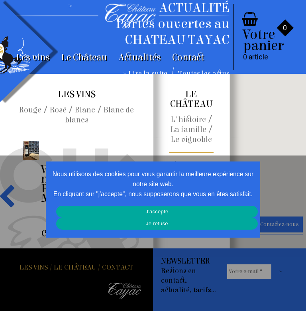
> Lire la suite (145, 73)
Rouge (30, 109)
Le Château (84, 57)
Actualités (139, 57)
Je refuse (157, 223)
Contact (188, 57)
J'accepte (157, 212)
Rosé (58, 109)
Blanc (85, 109)
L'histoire (188, 119)
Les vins (33, 57)
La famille (188, 129)
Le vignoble (191, 139)
